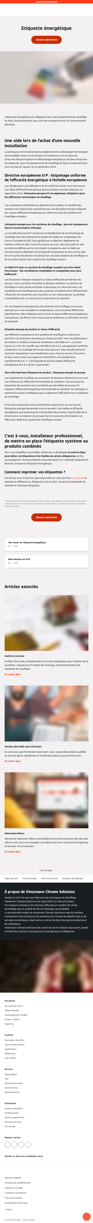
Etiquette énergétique (72, 878)
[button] (46, 870)
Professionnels (30, 878)
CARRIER (31, 1220)
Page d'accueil (11, 878)
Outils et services (49, 878)
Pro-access (77, 478)
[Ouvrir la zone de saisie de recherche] (85, 10)
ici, (55, 504)
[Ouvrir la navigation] (89, 9)
